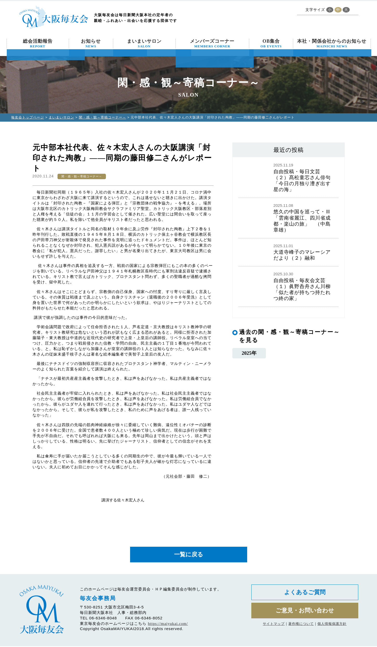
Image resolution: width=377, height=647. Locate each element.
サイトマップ (274, 626)
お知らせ (91, 43)
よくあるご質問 (304, 593)
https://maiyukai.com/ (168, 624)
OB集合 (271, 43)
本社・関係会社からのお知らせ (331, 43)
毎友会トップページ (27, 117)
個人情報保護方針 (332, 626)
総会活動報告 (38, 43)
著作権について (301, 626)
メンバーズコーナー (212, 43)
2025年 (249, 353)
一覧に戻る (188, 555)
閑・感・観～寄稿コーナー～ (102, 117)
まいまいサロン (144, 43)
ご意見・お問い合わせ (305, 612)
